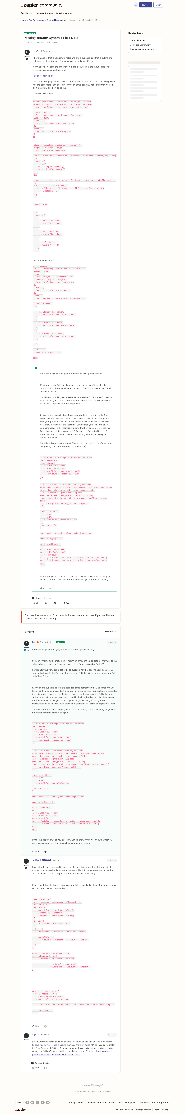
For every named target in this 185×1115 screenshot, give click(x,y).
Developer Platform (96, 1102)
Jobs (119, 1102)
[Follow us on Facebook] (27, 1102)
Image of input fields (43, 75)
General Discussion (56, 20)
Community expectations (142, 49)
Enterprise (130, 1102)
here (69, 388)
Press (111, 1102)
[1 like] (41, 598)
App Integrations (160, 1102)
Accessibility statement (101, 1091)
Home (23, 20)
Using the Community (140, 45)
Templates (143, 1102)
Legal (156, 1110)
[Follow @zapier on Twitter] (43, 1102)
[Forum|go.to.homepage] (42, 4)
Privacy (164, 1110)
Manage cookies (143, 1110)
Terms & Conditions (82, 1091)
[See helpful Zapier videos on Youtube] (48, 1102)
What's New (64, 13)
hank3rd (36, 51)
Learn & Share (45, 13)
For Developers (36, 20)
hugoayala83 (37, 1034)
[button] (145, 4)
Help (80, 1102)
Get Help (27, 13)
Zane (34, 642)
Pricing (72, 1102)
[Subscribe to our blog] (37, 1102)
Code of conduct (138, 40)
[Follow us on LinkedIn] (32, 1102)
